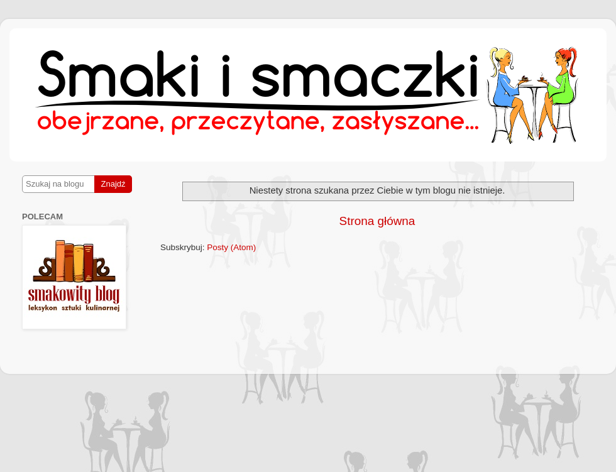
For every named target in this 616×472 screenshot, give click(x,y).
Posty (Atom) (231, 247)
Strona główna (377, 221)
